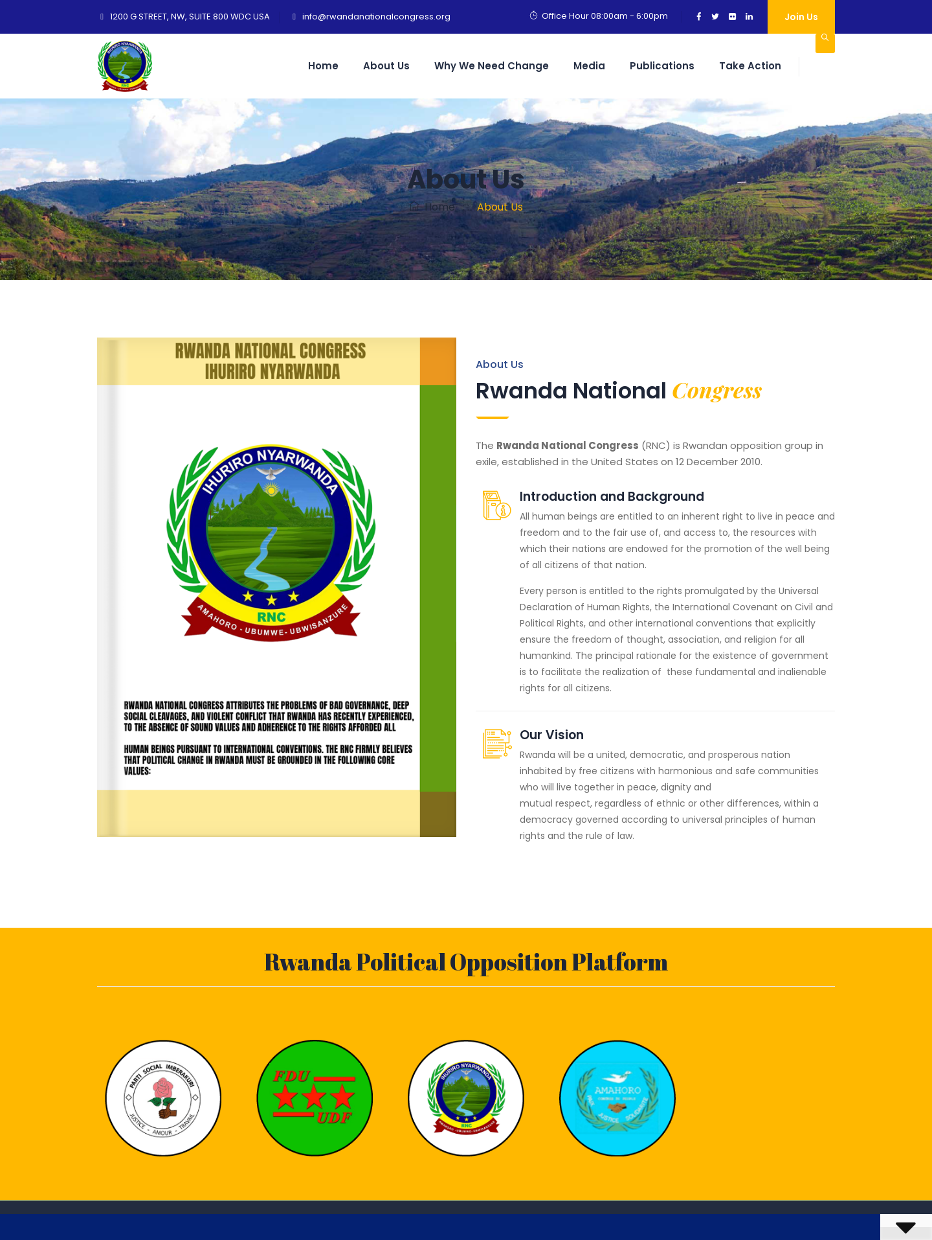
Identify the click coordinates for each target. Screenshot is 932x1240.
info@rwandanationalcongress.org (376, 16)
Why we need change (491, 66)
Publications (662, 66)
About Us (386, 66)
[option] (163, 1095)
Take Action (750, 66)
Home (323, 66)
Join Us (801, 16)
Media (589, 66)
